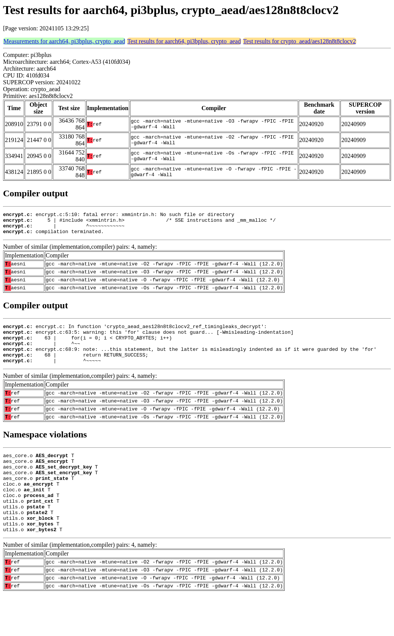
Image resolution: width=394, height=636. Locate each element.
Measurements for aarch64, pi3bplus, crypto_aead (64, 41)
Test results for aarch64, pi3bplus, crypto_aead (184, 41)
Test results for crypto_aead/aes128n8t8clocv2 (299, 41)
